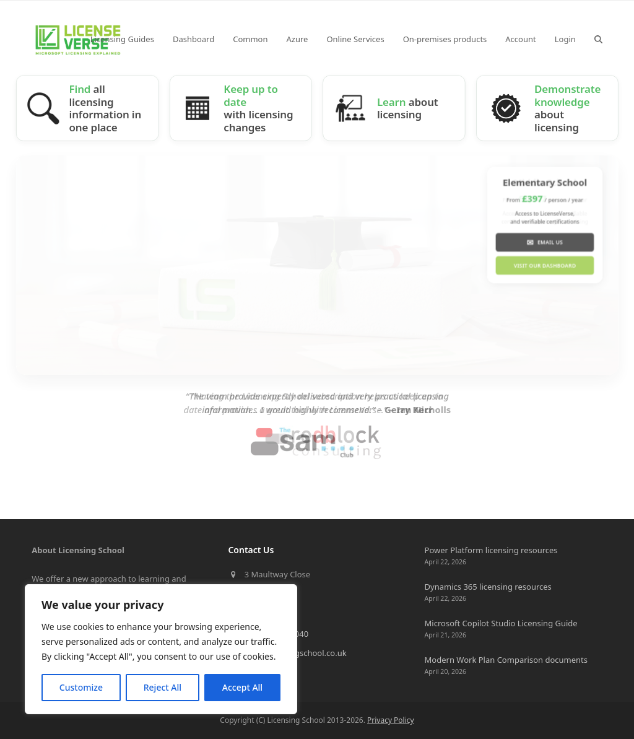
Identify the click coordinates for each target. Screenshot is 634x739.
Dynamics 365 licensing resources (488, 586)
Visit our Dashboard (544, 265)
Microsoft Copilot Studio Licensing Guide (501, 623)
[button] (598, 39)
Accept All (242, 687)
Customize (81, 687)
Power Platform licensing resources (491, 550)
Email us (544, 242)
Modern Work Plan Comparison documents (506, 659)
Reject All (162, 687)
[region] (161, 649)
